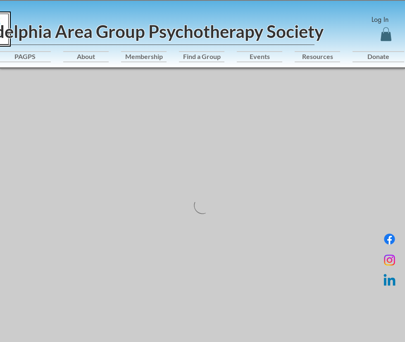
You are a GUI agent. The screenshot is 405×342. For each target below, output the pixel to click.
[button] (386, 34)
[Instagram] (389, 260)
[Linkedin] (389, 281)
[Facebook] (389, 239)
